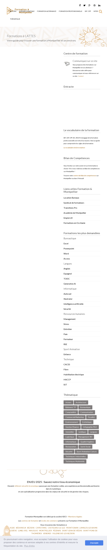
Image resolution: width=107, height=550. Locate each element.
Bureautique (85, 407)
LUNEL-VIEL (23, 530)
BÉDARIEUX (21, 528)
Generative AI (70, 283)
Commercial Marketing (74, 417)
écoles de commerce (49, 521)
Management (69, 319)
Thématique (15, 19)
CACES (67, 364)
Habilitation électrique (74, 374)
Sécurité (67, 309)
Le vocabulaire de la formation (74, 148)
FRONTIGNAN (72, 528)
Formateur (68, 339)
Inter (96, 11)
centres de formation (30, 521)
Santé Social (85, 447)
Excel (66, 243)
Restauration (70, 447)
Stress (66, 324)
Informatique (70, 442)
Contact (81, 76)
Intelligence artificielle (73, 304)
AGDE (12, 528)
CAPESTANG (41, 528)
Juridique (82, 432)
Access (67, 258)
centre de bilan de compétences (84, 176)
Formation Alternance (46, 11)
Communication (86, 412)
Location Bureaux (71, 197)
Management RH (85, 437)
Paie (65, 334)
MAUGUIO (33, 530)
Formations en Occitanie (74, 223)
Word (66, 253)
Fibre (66, 369)
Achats (68, 402)
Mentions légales (75, 516)
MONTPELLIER (45, 530)
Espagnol (68, 273)
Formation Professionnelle (70, 11)
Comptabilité (70, 412)
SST (65, 384)
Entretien (68, 329)
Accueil (13, 11)
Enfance (67, 354)
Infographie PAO (90, 427)
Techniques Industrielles (75, 456)
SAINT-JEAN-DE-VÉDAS (72, 530)
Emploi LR (68, 218)
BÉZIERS (31, 528)
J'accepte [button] (94, 543)
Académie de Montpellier (75, 213)
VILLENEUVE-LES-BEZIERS (63, 533)
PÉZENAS (57, 530)
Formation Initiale (26, 11)
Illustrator (68, 299)
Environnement (71, 422)
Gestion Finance (72, 427)
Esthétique (86, 422)
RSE (65, 344)
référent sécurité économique (26, 486)
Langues (93, 432)
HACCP (67, 379)
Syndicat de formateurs (74, 202)
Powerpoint (69, 248)
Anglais (67, 268)
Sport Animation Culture (87, 451)
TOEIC (67, 278)
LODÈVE (13, 530)
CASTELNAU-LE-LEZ (56, 528)
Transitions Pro (70, 208)
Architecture (81, 402)
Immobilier (69, 432)
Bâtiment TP (70, 407)
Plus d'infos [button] (29, 546)
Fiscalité (91, 417)
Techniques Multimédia (74, 461)
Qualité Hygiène (87, 442)
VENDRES (47, 533)
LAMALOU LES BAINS (88, 528)
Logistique (69, 437)
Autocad (67, 294)
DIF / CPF (88, 11)
